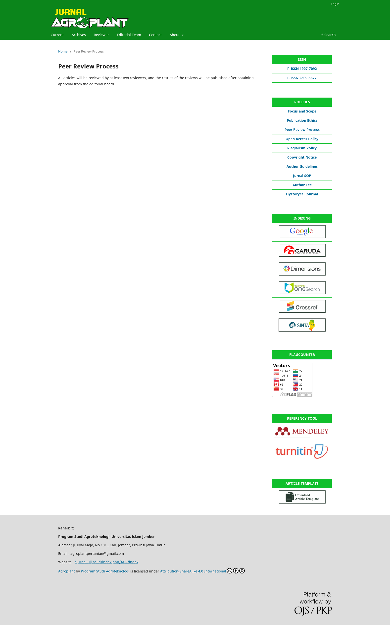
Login (335, 3)
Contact (155, 34)
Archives (79, 34)
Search (328, 34)
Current (57, 34)
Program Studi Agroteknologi (105, 571)
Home (62, 51)
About (175, 34)
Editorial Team (129, 34)
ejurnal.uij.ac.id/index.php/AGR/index (106, 562)
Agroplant (66, 571)
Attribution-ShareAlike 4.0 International (202, 570)
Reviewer (101, 34)
